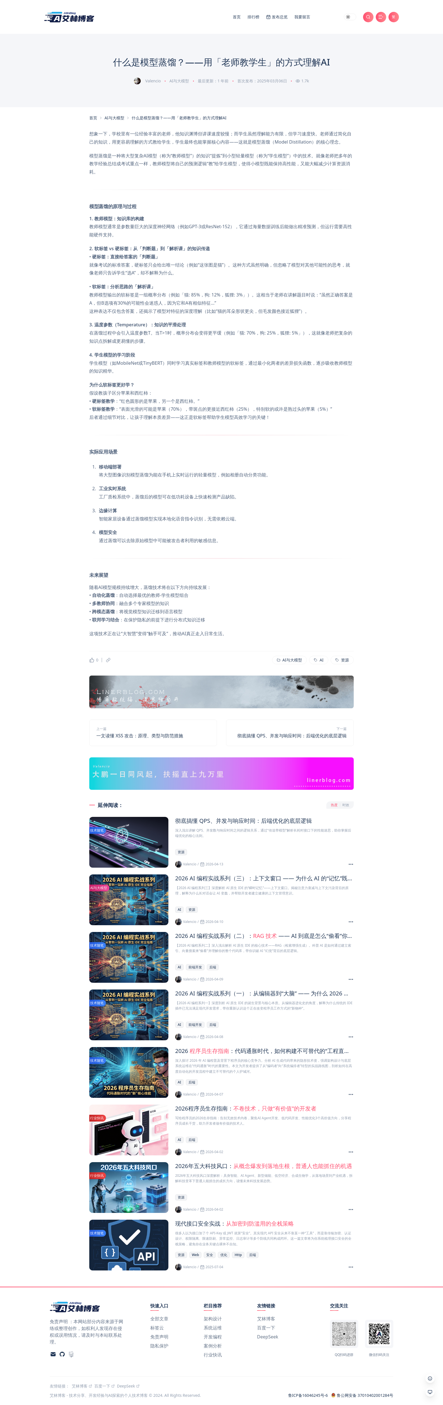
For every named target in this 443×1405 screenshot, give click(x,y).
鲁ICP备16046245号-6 (308, 1395)
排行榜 (253, 16)
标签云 (157, 1328)
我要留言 (302, 16)
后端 (212, 967)
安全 (209, 1254)
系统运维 (213, 1328)
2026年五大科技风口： (263, 1166)
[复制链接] (108, 660)
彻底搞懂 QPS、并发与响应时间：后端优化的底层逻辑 (292, 736)
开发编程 (213, 1337)
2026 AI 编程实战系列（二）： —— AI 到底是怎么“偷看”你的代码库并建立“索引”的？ (264, 936)
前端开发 (195, 967)
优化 (223, 1254)
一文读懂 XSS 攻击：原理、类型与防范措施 (139, 736)
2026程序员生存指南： (245, 1108)
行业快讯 (213, 1355)
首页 (237, 16)
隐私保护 (159, 1346)
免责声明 (159, 1337)
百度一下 (266, 1328)
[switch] (350, 17)
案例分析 (213, 1346)
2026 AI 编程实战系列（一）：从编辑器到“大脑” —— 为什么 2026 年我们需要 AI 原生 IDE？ (264, 993)
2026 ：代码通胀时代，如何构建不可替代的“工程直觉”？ (264, 1051)
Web (195, 1254)
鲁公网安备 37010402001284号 (362, 1395)
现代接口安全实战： (234, 1223)
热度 (334, 805)
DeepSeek (267, 1337)
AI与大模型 (179, 80)
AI (179, 909)
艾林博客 (266, 1319)
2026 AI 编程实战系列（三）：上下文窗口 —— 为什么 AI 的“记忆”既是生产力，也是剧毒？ (264, 878)
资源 (181, 852)
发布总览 (280, 16)
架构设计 (213, 1319)
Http (238, 1254)
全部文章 (159, 1319)
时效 (345, 805)
